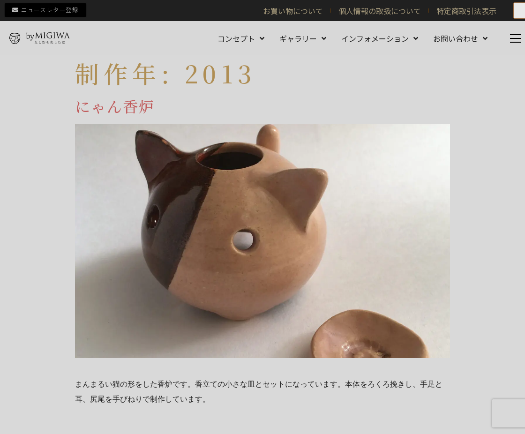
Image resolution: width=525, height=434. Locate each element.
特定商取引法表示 (466, 10)
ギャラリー (302, 38)
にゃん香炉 (115, 106)
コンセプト (241, 38)
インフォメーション (379, 38)
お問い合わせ (460, 38)
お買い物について (293, 10)
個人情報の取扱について (379, 10)
